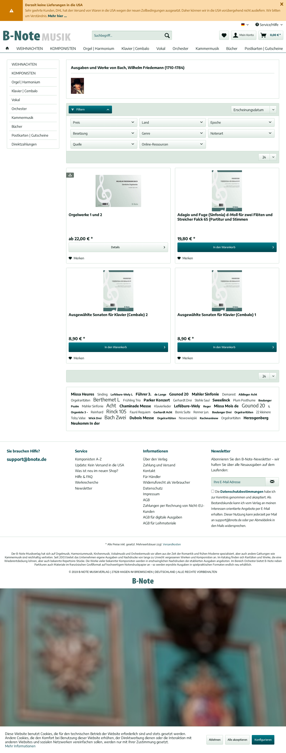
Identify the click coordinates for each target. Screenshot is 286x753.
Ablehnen (215, 739)
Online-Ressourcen (155, 144)
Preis (76, 122)
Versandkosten (172, 544)
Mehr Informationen (20, 746)
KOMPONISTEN (24, 73)
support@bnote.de (27, 459)
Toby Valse (78, 418)
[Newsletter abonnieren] (272, 481)
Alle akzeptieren (237, 739)
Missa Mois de (226, 406)
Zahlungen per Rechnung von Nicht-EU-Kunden (173, 508)
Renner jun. (201, 412)
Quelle (77, 144)
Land (145, 122)
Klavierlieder (163, 406)
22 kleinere (263, 412)
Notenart (217, 133)
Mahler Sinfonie (206, 394)
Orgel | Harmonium (26, 82)
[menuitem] (132, 35)
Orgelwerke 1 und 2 (85, 214)
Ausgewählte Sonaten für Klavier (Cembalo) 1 (216, 314)
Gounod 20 (179, 394)
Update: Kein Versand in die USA (99, 465)
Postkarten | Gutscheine (30, 135)
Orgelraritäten (81, 400)
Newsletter (83, 488)
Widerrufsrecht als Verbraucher (166, 482)
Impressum (151, 494)
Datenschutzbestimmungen (241, 491)
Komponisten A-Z (88, 459)
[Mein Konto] (243, 35)
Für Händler (152, 477)
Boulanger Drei (222, 412)
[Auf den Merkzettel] (76, 258)
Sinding (102, 394)
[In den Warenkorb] (227, 247)
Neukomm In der (85, 423)
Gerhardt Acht (163, 412)
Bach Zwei (115, 417)
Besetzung (80, 133)
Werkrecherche (86, 482)
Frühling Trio (132, 400)
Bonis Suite (183, 412)
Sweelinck (222, 400)
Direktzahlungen (24, 144)
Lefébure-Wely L (122, 394)
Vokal (16, 100)
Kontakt (149, 471)
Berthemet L (107, 399)
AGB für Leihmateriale (159, 523)
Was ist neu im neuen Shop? (96, 471)
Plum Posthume (244, 400)
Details (138, 246)
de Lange (160, 394)
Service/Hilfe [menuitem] (267, 25)
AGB (146, 500)
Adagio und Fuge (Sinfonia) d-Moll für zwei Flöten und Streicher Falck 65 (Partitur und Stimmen (225, 217)
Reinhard (97, 412)
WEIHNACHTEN (24, 64)
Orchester (19, 109)
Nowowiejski (188, 418)
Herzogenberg (256, 418)
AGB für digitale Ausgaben (162, 517)
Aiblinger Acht (248, 394)
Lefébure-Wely (187, 406)
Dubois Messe (142, 418)
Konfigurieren (263, 739)
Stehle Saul (202, 400)
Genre (146, 133)
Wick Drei (95, 418)
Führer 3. (144, 394)
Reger (207, 406)
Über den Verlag (155, 459)
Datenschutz (153, 488)
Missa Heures (83, 394)
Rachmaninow (209, 418)
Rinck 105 (116, 411)
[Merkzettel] (224, 35)
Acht (111, 405)
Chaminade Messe (136, 406)
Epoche (216, 122)
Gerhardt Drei (182, 400)
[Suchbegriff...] (132, 35)
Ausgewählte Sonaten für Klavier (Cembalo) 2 (108, 314)
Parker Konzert (157, 400)
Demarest (229, 394)
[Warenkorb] (270, 35)
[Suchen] (167, 35)
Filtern (78, 109)
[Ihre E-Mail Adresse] (238, 481)
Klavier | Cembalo (24, 91)
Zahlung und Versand (159, 465)
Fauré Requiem (140, 412)
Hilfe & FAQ (84, 477)
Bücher (17, 126)
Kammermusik (22, 117)
